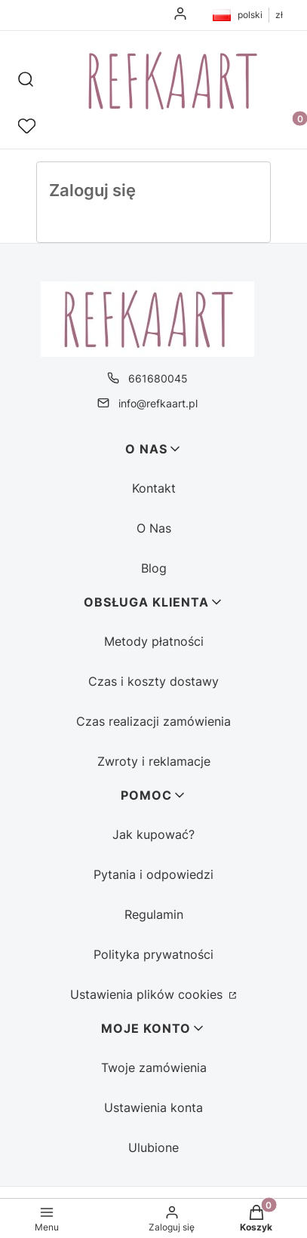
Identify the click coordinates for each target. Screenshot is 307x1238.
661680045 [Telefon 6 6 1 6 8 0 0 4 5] (158, 378)
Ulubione (153, 1147)
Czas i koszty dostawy (153, 681)
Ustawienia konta (153, 1107)
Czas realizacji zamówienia (153, 721)
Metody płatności (154, 641)
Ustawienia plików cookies (148, 994)
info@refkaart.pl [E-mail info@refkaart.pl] (158, 403)
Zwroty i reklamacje (153, 761)
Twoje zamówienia (154, 1067)
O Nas (154, 528)
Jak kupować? (153, 834)
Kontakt (154, 488)
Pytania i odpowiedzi (153, 874)
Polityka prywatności (153, 954)
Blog (154, 568)
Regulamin (153, 914)
